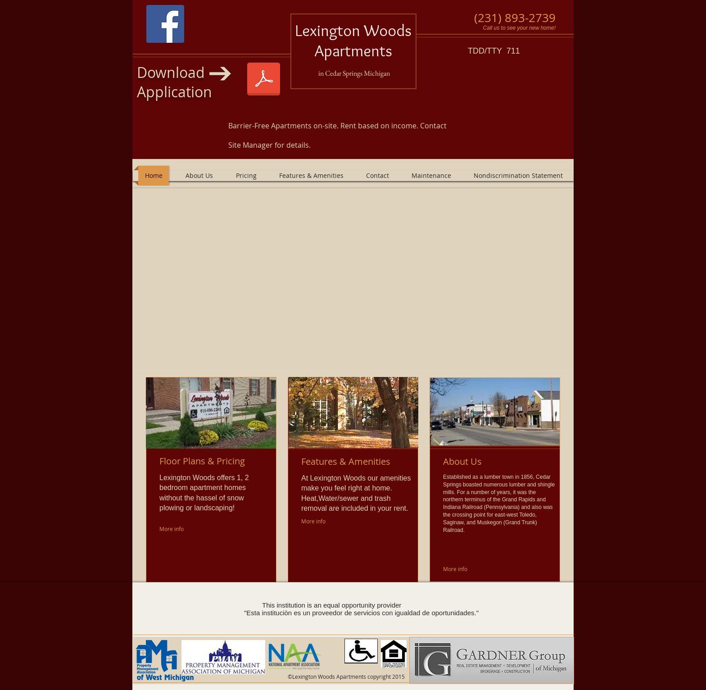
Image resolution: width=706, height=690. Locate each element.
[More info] (173, 529)
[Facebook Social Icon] (165, 24)
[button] (353, 278)
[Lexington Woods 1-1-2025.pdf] (264, 80)
